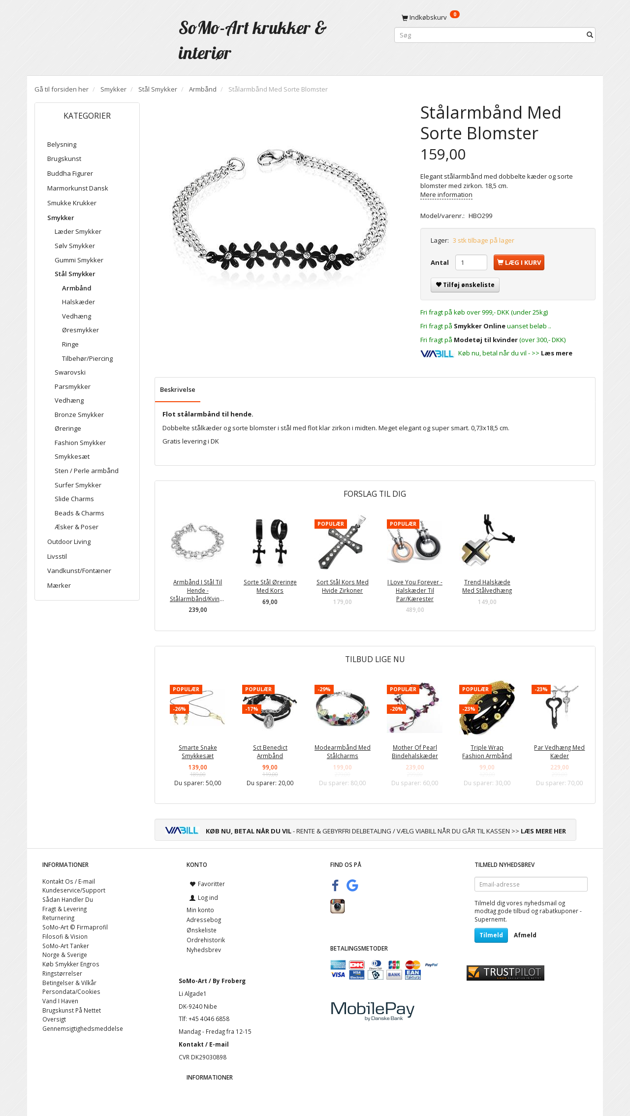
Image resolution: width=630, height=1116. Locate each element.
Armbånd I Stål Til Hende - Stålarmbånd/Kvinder (198, 590)
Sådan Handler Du (67, 899)
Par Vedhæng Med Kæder (559, 751)
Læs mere (556, 353)
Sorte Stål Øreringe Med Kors (270, 586)
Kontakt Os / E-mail (68, 881)
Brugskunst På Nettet (71, 1010)
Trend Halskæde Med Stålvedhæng (487, 586)
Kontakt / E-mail (204, 1044)
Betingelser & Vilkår (69, 983)
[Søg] (590, 35)
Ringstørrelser (62, 973)
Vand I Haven (60, 1001)
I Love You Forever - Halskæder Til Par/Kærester (414, 590)
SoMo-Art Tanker (65, 946)
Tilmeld (491, 935)
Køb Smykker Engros (70, 964)
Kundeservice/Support (73, 890)
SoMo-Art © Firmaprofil (75, 927)
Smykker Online (479, 325)
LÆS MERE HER (543, 831)
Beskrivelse (177, 389)
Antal (440, 262)
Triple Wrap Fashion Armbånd (487, 751)
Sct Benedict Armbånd (270, 751)
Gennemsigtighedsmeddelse (82, 1028)
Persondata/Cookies (71, 991)
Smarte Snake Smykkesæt (198, 751)
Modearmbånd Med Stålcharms (343, 751)
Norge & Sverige (64, 954)
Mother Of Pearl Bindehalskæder (415, 751)
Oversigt (54, 1019)
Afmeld (525, 935)
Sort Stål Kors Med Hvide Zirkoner (342, 586)
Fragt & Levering (64, 909)
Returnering (58, 918)
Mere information (446, 194)
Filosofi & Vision (65, 936)
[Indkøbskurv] (495, 17)
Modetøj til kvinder (486, 339)
